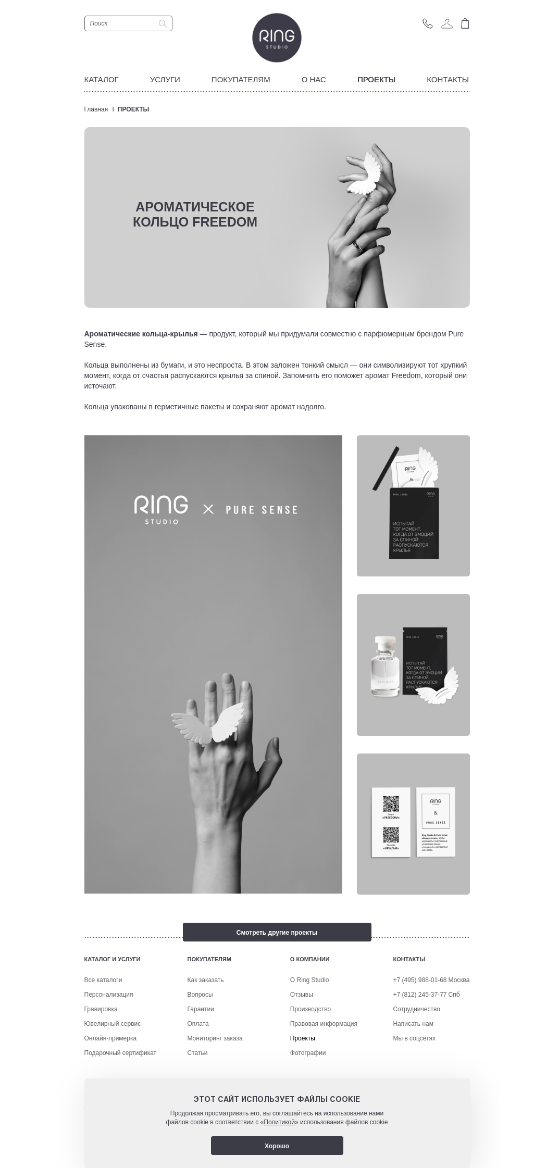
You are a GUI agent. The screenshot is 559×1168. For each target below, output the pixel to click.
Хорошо (277, 1146)
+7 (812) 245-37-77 (419, 1035)
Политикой (279, 1122)
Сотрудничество (416, 1050)
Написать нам (413, 1065)
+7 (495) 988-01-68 (419, 1021)
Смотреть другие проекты (277, 932)
